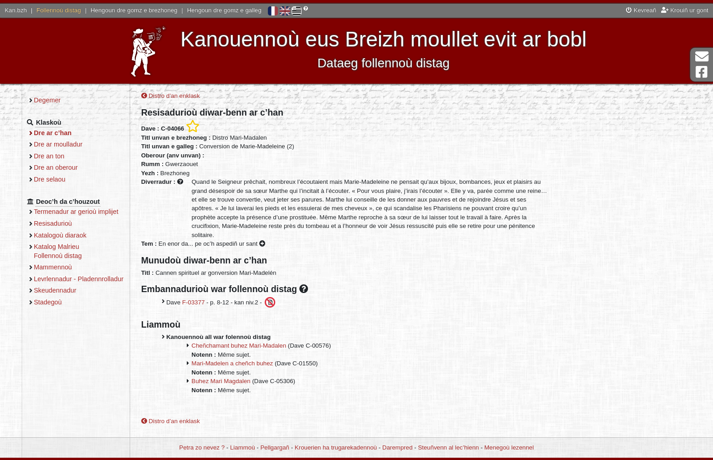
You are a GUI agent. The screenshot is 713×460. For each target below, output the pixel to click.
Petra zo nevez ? (202, 447)
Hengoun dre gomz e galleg (224, 10)
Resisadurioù (96, 223)
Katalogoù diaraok (103, 235)
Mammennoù (96, 267)
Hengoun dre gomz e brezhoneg (134, 10)
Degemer (90, 100)
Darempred (397, 447)
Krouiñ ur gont (684, 10)
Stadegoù (90, 310)
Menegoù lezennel (509, 447)
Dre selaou (92, 179)
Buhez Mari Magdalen (261, 382)
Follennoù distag (58, 10)
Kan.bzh (16, 10)
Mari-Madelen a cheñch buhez (272, 365)
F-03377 (234, 303)
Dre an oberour (98, 167)
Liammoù (242, 447)
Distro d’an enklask (211, 97)
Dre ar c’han (95, 132)
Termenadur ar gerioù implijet (119, 211)
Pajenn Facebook (701, 72)
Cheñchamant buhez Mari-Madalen (279, 347)
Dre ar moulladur (101, 144)
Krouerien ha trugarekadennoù (336, 447)
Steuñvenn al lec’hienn (448, 447)
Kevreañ (641, 10)
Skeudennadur (98, 299)
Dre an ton (92, 156)
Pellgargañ (274, 447)
